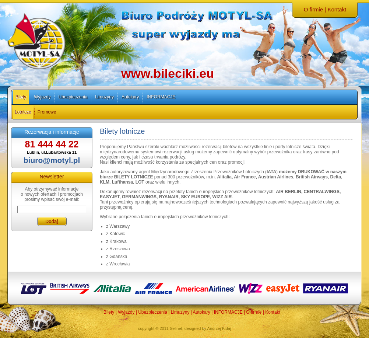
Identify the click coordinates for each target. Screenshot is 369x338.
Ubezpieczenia (73, 97)
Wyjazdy (42, 97)
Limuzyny (104, 97)
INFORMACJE (161, 97)
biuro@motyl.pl (52, 160)
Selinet (176, 328)
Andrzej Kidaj (219, 328)
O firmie (313, 9)
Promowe (47, 112)
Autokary (130, 97)
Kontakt (336, 9)
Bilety (20, 97)
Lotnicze (23, 112)
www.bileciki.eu (167, 73)
